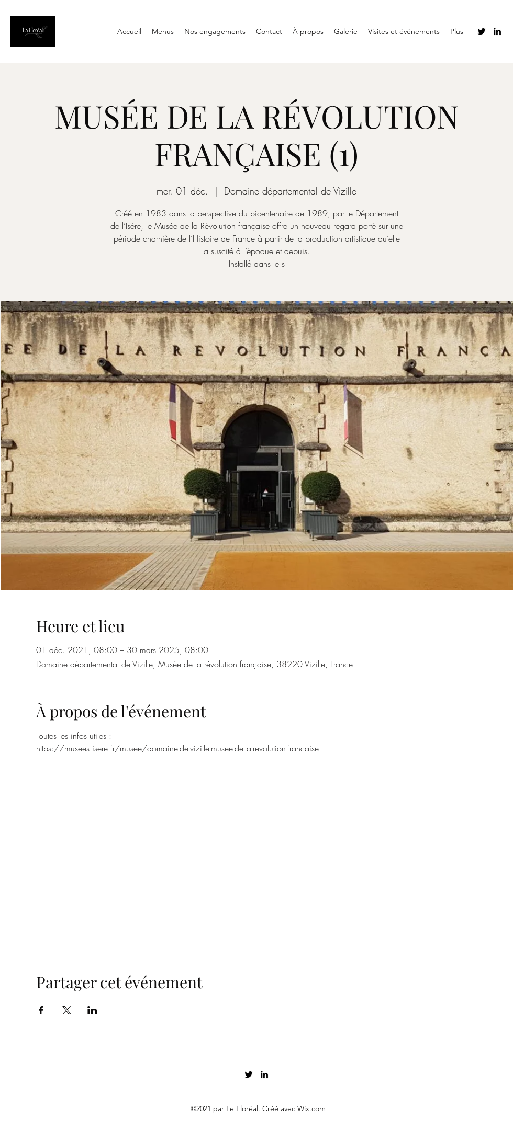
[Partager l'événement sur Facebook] (41, 1010)
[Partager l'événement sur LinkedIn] (92, 1010)
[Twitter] (481, 31)
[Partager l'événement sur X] (67, 1010)
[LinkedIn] (497, 31)
